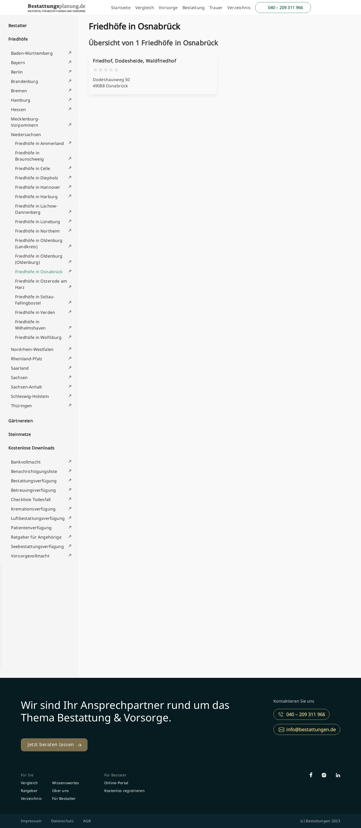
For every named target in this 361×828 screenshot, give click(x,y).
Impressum (31, 820)
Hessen (18, 109)
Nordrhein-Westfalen (32, 349)
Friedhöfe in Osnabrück (39, 272)
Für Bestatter (64, 798)
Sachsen (19, 377)
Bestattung (193, 7)
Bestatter (17, 25)
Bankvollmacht (26, 462)
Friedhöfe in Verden (35, 312)
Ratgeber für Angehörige (36, 537)
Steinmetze (19, 434)
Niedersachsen (26, 134)
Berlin (17, 72)
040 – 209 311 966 (285, 7)
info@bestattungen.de (311, 729)
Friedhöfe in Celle (32, 168)
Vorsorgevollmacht (30, 556)
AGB (87, 820)
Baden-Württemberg (32, 53)
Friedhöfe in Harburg (36, 196)
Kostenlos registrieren (124, 790)
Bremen (19, 91)
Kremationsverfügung (33, 509)
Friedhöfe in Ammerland (39, 143)
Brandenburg (24, 81)
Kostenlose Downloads (31, 448)
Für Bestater (115, 774)
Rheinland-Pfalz (26, 359)
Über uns (60, 790)
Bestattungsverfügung (34, 481)
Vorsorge (168, 7)
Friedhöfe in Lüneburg (37, 221)
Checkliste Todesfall (31, 499)
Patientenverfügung (31, 528)
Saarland (20, 368)
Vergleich (144, 7)
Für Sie (27, 774)
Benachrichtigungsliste (34, 471)
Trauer (216, 7)
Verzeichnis (238, 7)
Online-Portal (116, 782)
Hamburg (20, 100)
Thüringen (21, 406)
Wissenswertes (65, 782)
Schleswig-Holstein (30, 396)
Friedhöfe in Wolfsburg (38, 337)
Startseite (121, 7)
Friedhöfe (18, 39)
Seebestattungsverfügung (37, 546)
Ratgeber (29, 790)
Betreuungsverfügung (33, 490)
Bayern (18, 62)
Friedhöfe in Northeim (37, 231)
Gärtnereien (20, 421)
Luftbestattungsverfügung (38, 518)
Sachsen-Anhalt (26, 387)
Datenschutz (62, 820)
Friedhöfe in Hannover (37, 187)
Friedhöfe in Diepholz (36, 178)
